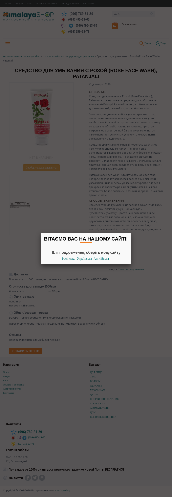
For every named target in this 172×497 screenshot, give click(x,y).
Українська (84, 258)
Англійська (101, 258)
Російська (68, 258)
